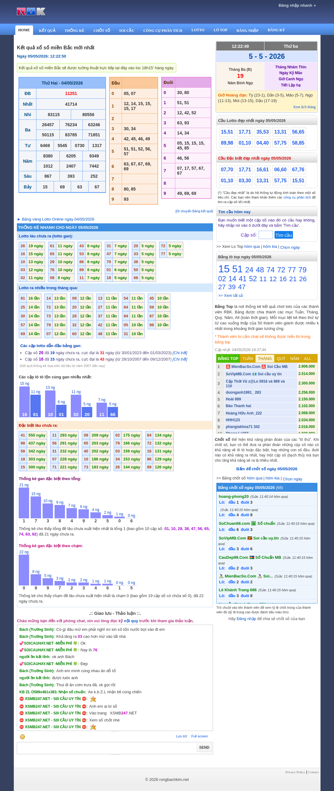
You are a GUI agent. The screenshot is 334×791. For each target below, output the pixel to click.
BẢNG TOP (228, 358)
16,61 (262, 169)
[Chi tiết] (180, 352)
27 (222, 287)
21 (293, 279)
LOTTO (198, 30)
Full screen (199, 736)
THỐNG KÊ (75, 30)
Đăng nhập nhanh (297, 5)
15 (224, 268)
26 (302, 279)
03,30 (245, 180)
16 (283, 279)
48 (260, 270)
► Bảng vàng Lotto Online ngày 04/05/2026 (55, 219)
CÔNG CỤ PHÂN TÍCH (162, 30)
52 (253, 279)
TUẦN (247, 358)
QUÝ (281, 358)
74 (271, 270)
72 (281, 270)
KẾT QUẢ (47, 30)
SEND (204, 747)
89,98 (227, 143)
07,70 (227, 169)
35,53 (262, 131)
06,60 (280, 169)
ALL (307, 358)
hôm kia (270, 246)
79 (302, 270)
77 (292, 270)
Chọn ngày (290, 247)
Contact (313, 772)
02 (222, 279)
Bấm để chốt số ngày (266, 469)
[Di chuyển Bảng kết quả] (194, 211)
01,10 (245, 143)
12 (273, 279)
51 (237, 269)
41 (243, 279)
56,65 (298, 131)
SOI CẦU (126, 30)
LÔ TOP (220, 30)
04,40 (262, 143)
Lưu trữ (181, 736)
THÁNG (265, 358)
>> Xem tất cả (230, 295)
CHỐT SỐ (101, 30)
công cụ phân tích (297, 197)
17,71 (245, 131)
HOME (24, 30)
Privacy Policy (295, 772)
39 (231, 287)
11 (263, 279)
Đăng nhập (246, 618)
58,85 (298, 143)
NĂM (294, 358)
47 (241, 287)
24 (249, 270)
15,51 (227, 131)
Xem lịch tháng (304, 107)
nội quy (131, 621)
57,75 (280, 143)
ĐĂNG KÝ (276, 30)
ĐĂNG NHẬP (248, 30)
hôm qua (252, 246)
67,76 (298, 169)
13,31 (280, 131)
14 (233, 279)
